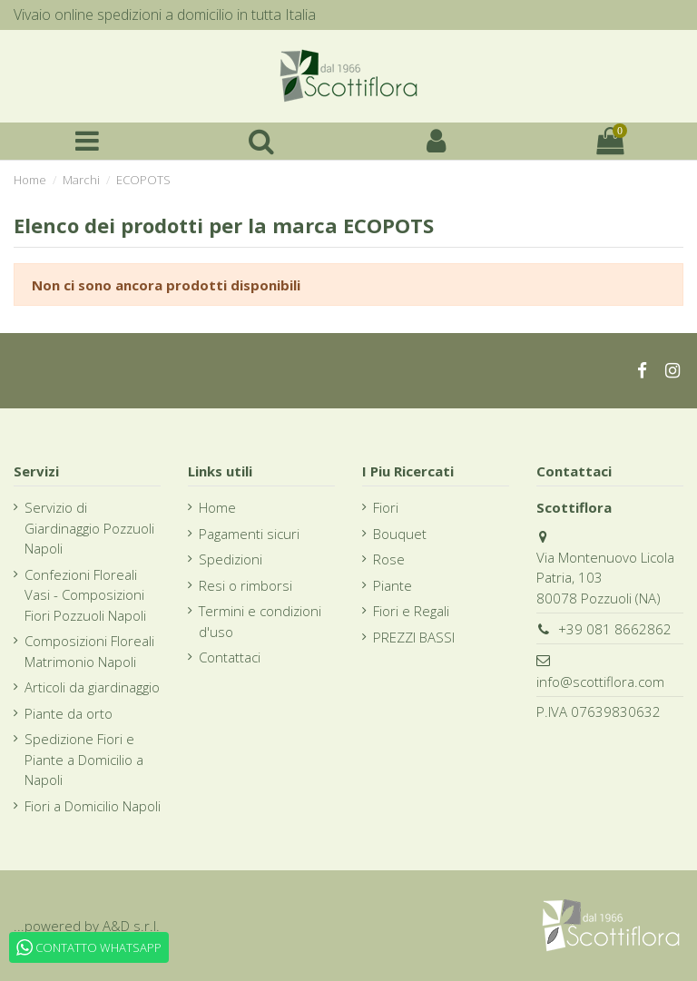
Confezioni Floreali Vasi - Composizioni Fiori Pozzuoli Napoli (85, 594)
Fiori (385, 507)
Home (217, 507)
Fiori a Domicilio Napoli (93, 806)
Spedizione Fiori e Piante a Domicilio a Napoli (84, 759)
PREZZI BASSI (414, 637)
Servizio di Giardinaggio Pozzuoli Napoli (89, 527)
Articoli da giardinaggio (92, 687)
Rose (389, 559)
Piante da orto (69, 713)
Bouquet (400, 534)
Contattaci (229, 657)
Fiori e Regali (411, 611)
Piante (392, 585)
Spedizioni (230, 559)
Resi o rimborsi (245, 585)
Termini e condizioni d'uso (260, 621)
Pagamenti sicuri (249, 534)
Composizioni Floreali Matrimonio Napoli (89, 651)
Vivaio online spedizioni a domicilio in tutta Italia (165, 15)
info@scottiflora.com (600, 681)
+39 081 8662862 (615, 629)
